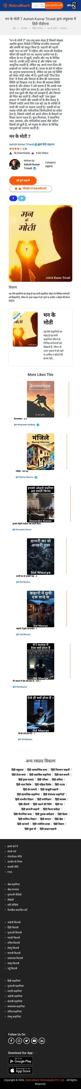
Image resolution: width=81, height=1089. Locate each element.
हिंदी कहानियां (13, 980)
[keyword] (38, 5)
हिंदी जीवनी (24, 804)
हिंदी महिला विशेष (43, 784)
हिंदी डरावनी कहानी (30, 809)
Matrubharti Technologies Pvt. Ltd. (45, 1080)
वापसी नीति (12, 866)
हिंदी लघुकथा (48, 144)
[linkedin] (42, 1041)
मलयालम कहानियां (16, 1006)
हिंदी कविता (57, 779)
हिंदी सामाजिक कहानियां (28, 794)
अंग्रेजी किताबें (13, 922)
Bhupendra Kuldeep (28, 425)
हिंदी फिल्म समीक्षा (51, 809)
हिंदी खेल (59, 819)
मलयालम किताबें (15, 958)
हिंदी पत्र (59, 804)
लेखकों (10, 899)
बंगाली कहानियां (14, 1001)
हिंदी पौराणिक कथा (23, 814)
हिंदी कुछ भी (30, 829)
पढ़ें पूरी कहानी (23, 180)
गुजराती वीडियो (14, 894)
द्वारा (16, 425)
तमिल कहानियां (14, 1011)
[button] (42, 5)
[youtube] (34, 1041)
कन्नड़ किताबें (13, 963)
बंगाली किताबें (13, 953)
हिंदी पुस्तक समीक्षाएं (44, 814)
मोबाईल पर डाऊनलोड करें (30, 188)
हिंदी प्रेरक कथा (19, 774)
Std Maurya (25, 582)
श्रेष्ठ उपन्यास (13, 889)
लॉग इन (71, 5)
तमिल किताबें (13, 942)
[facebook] (11, 1041)
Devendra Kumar (23, 529)
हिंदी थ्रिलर (62, 814)
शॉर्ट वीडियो (12, 904)
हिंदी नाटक (60, 784)
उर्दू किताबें (12, 968)
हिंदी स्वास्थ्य (60, 799)
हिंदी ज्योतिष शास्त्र (41, 824)
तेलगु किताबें (13, 947)
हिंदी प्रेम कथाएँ (30, 789)
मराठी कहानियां (14, 991)
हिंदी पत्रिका (42, 779)
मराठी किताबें (13, 937)
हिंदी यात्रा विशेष (23, 784)
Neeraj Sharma (28, 477)
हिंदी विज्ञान (59, 824)
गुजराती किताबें (14, 932)
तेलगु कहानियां (14, 1016)
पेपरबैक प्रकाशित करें (17, 909)
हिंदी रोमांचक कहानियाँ (53, 794)
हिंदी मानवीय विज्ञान (24, 799)
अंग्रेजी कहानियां (14, 996)
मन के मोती (49, 319)
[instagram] (19, 1041)
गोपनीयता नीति (14, 856)
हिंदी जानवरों (23, 824)
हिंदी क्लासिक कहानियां (40, 774)
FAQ (9, 871)
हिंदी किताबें (12, 927)
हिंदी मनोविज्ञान (44, 799)
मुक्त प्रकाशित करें (54, 5)
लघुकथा (49, 166)
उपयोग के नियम (14, 861)
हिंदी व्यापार (45, 819)
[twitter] (26, 1041)
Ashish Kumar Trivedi (23, 144)
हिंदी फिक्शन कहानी (60, 769)
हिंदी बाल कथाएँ (62, 774)
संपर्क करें (11, 851)
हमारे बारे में (12, 846)
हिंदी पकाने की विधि (42, 804)
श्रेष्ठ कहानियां (13, 884)
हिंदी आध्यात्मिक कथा (37, 769)
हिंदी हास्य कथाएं (26, 779)
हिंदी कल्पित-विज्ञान (27, 819)
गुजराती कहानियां (15, 985)
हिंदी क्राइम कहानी (48, 829)
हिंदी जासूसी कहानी (49, 789)
